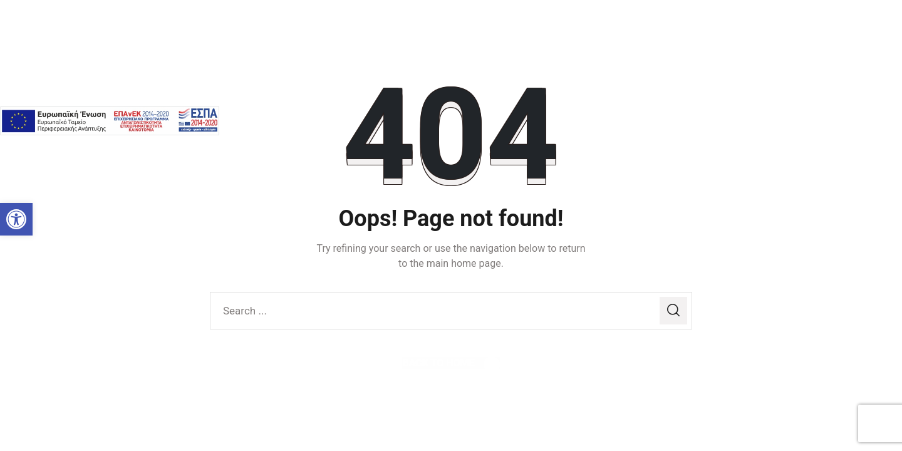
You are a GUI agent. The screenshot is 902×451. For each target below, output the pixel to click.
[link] (16, 219)
